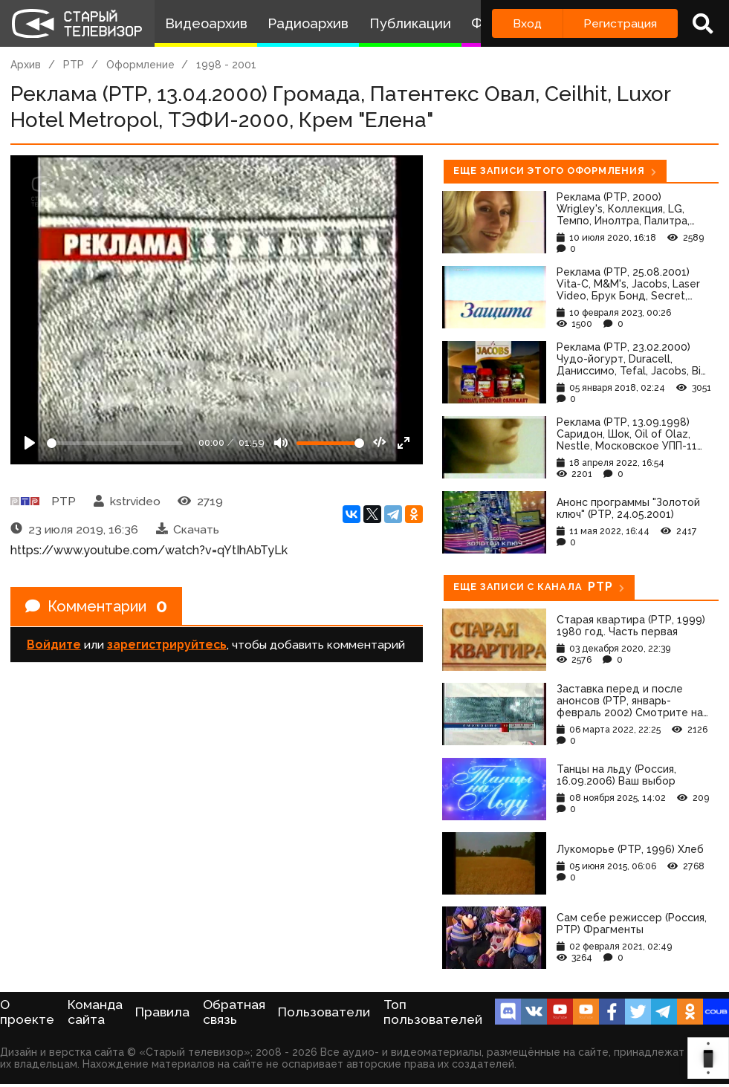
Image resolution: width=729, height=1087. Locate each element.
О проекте (27, 1012)
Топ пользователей (432, 1012)
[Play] (30, 443)
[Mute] (281, 443)
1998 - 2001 (226, 65)
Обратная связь (234, 1012)
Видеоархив (206, 23)
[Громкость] (330, 443)
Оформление (140, 65)
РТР (73, 65)
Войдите (54, 644)
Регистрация (620, 23)
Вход (527, 23)
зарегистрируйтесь (167, 644)
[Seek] (115, 443)
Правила (162, 1012)
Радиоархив (308, 23)
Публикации (410, 23)
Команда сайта (95, 1012)
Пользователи (324, 1012)
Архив (25, 65)
